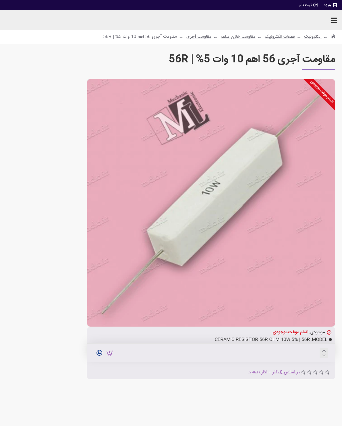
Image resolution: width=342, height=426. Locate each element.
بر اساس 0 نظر (286, 372)
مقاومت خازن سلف (238, 37)
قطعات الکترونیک (280, 37)
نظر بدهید (257, 372)
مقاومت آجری (198, 37)
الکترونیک (313, 37)
